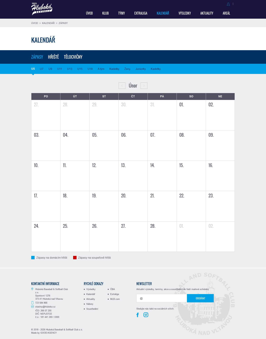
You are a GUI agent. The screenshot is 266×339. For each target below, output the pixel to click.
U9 (50, 68)
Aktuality (206, 13)
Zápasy (63, 22)
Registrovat (228, 3)
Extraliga (140, 13)
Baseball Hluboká (42, 9)
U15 (79, 68)
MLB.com (115, 298)
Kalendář (163, 13)
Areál (226, 13)
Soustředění (92, 308)
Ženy (127, 68)
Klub (105, 13)
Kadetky (114, 68)
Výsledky (185, 13)
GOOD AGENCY (48, 332)
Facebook (137, 314)
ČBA (112, 288)
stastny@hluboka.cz (45, 306)
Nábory (89, 303)
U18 (90, 68)
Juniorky (141, 68)
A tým (101, 68)
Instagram (146, 314)
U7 (41, 68)
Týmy (121, 13)
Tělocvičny (74, 56)
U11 (59, 68)
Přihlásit (212, 3)
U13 (69, 68)
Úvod (89, 13)
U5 (33, 68)
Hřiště (54, 56)
